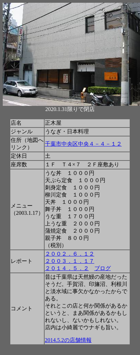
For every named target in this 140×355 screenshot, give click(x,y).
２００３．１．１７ (69, 261)
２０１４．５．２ (67, 268)
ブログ (102, 268)
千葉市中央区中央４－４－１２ (83, 144)
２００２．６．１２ (69, 254)
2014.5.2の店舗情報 (68, 340)
